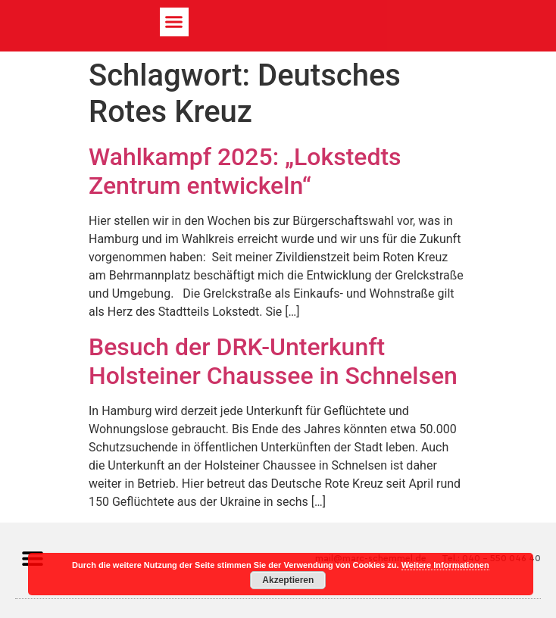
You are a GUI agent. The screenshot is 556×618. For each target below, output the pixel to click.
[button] (174, 22)
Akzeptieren (288, 580)
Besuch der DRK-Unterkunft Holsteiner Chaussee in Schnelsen (273, 361)
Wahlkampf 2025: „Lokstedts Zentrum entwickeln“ (245, 171)
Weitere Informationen (445, 565)
